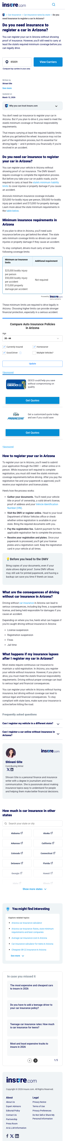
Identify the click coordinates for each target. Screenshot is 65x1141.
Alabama (15, 803)
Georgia (15, 843)
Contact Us (11, 1084)
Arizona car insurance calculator (27, 892)
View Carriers (48, 62)
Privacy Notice (39, 1071)
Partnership (11, 1089)
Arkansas (15, 813)
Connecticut (46, 823)
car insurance (26, 572)
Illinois (46, 853)
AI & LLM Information (16, 1097)
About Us (10, 1071)
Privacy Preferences (42, 1080)
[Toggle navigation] (61, 4)
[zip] (16, 62)
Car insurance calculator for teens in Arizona (32, 913)
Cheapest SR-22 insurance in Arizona (29, 919)
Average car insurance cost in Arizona (29, 907)
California (46, 813)
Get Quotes (32, 353)
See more (15, 925)
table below (12, 210)
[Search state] (32, 793)
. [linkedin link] (10, 739)
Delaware (15, 833)
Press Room (12, 1093)
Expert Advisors (13, 1076)
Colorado (15, 823)
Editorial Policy (13, 1080)
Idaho (15, 853)
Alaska (46, 803)
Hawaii (46, 843)
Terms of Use (39, 1076)
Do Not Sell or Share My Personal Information (43, 1086)
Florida (46, 833)
